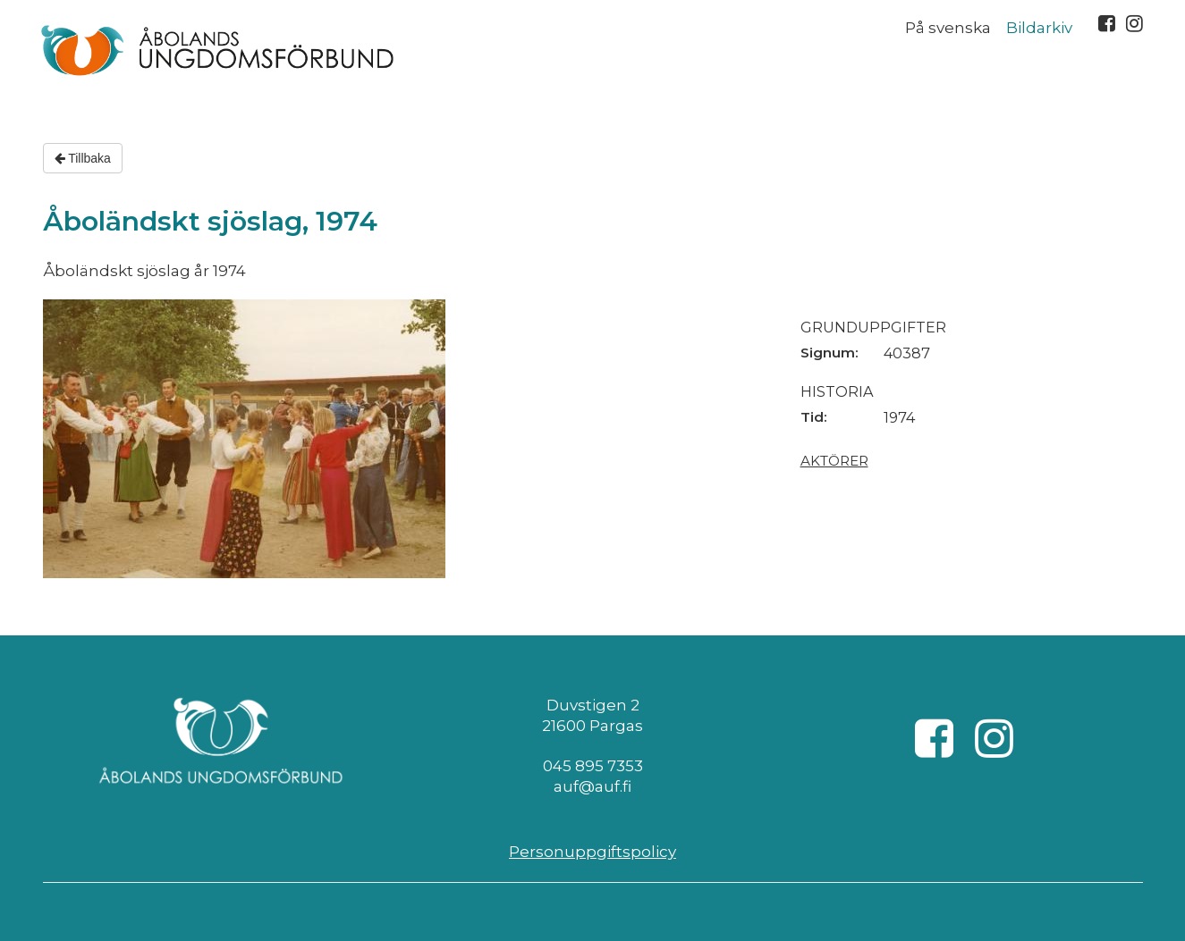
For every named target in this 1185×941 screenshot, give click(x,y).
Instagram (1134, 23)
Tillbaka (83, 158)
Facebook (1106, 23)
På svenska (948, 28)
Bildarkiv (1039, 28)
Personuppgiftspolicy (592, 852)
